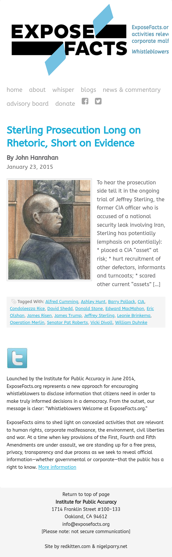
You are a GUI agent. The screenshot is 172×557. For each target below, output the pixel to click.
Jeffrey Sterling (99, 315)
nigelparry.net (112, 546)
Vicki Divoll (102, 322)
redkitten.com (75, 546)
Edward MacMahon (125, 308)
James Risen (39, 315)
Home (14, 89)
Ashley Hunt (93, 301)
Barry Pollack (121, 301)
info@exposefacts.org (86, 524)
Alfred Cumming (61, 301)
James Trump (67, 315)
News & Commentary (132, 89)
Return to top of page (86, 494)
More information (57, 467)
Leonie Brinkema (133, 315)
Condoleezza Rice (27, 308)
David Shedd (60, 308)
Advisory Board (28, 103)
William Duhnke (131, 322)
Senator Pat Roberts (67, 322)
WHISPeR (63, 89)
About (37, 89)
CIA (141, 301)
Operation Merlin (27, 322)
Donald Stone (89, 308)
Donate (64, 104)
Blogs (87, 90)
